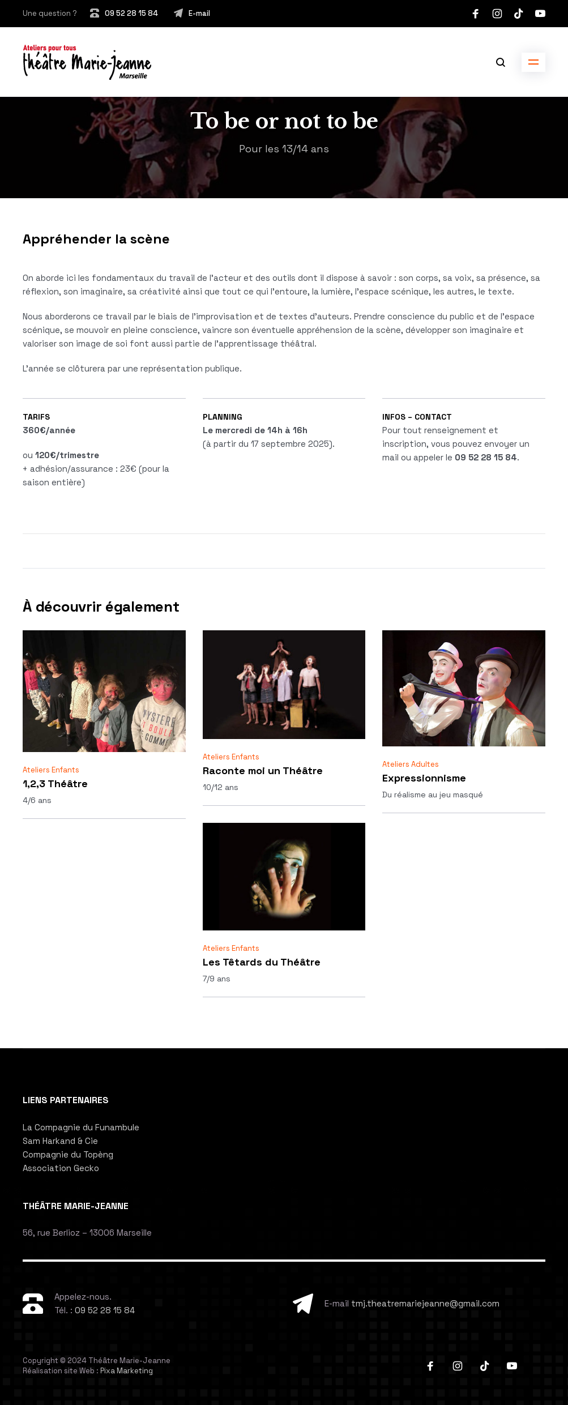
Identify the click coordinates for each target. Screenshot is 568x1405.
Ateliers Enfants (51, 770)
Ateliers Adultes (410, 764)
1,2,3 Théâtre (55, 783)
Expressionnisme (424, 777)
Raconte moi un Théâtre (263, 770)
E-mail (199, 13)
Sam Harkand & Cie (60, 1140)
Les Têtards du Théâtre (262, 961)
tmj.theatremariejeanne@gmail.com (425, 1303)
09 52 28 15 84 (131, 13)
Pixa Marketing (126, 1371)
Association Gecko (61, 1168)
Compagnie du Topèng (68, 1154)
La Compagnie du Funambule (81, 1127)
